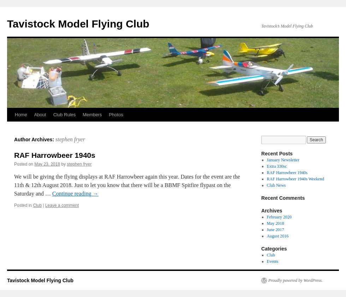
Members (92, 114)
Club (37, 205)
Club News (276, 185)
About (40, 114)
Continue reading (75, 194)
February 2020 (279, 217)
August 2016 (278, 236)
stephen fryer (70, 139)
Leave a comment (62, 205)
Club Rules (64, 114)
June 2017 (275, 229)
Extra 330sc (277, 166)
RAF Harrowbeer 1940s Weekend (295, 179)
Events (273, 261)
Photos (116, 114)
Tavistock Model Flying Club (78, 24)
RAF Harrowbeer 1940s (54, 155)
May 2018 (275, 223)
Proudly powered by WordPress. (295, 280)
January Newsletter (283, 159)
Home (21, 114)
